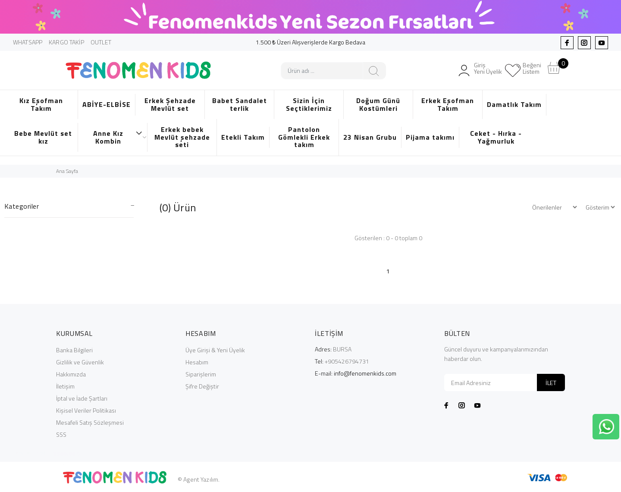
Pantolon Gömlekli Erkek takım (304, 137)
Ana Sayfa (67, 171)
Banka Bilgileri (74, 349)
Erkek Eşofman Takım (447, 104)
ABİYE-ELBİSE (106, 104)
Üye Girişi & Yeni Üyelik (215, 349)
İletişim (65, 386)
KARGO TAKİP (66, 42)
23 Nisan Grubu (370, 137)
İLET (551, 382)
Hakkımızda (71, 374)
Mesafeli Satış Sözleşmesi (90, 422)
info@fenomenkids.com (365, 373)
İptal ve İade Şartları (81, 398)
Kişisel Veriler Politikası (86, 410)
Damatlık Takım (514, 104)
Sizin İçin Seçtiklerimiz (309, 104)
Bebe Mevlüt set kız (43, 137)
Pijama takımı (430, 137)
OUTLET (101, 42)
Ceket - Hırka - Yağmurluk (496, 137)
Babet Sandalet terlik (239, 104)
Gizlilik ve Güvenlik (80, 362)
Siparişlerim (200, 374)
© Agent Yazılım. (199, 479)
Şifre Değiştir (202, 386)
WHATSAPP (27, 42)
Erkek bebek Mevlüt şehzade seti (182, 137)
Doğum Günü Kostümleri (378, 104)
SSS (61, 434)
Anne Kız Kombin (118, 137)
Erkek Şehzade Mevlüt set (170, 104)
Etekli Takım (243, 137)
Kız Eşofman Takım (41, 104)
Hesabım (196, 362)
